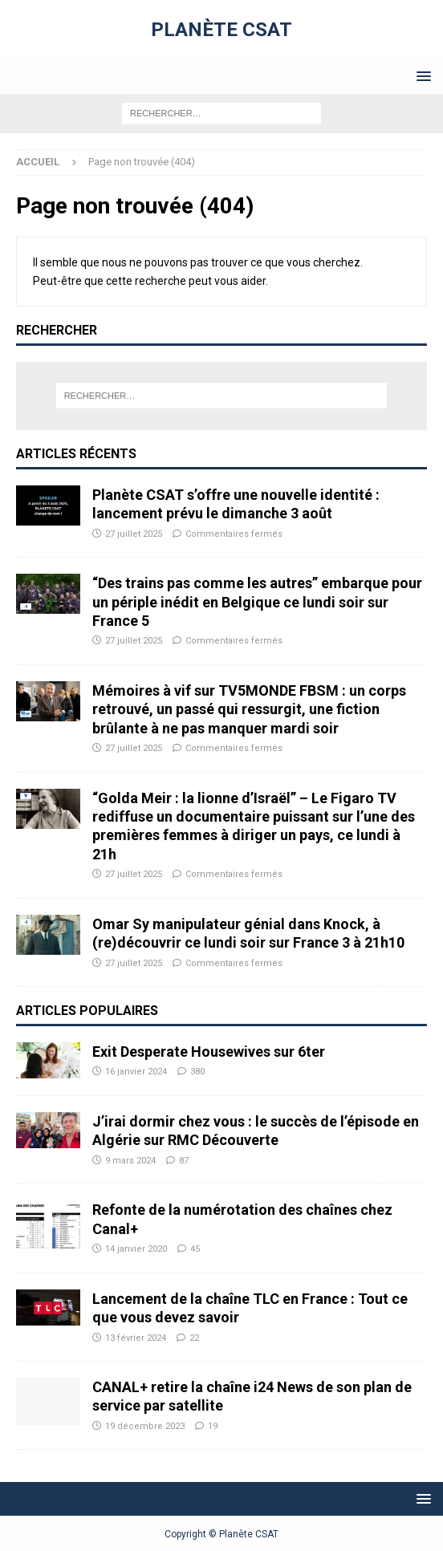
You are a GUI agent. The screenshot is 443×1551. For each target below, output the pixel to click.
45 (195, 1249)
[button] (421, 75)
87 (184, 1160)
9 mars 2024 (130, 1160)
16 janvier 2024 (136, 1071)
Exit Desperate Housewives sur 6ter (208, 1051)
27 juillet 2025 (133, 534)
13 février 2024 (135, 1338)
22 (194, 1338)
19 (212, 1426)
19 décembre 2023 (145, 1426)
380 (197, 1071)
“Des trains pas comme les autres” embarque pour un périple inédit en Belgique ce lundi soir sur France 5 (257, 602)
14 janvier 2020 (136, 1249)
